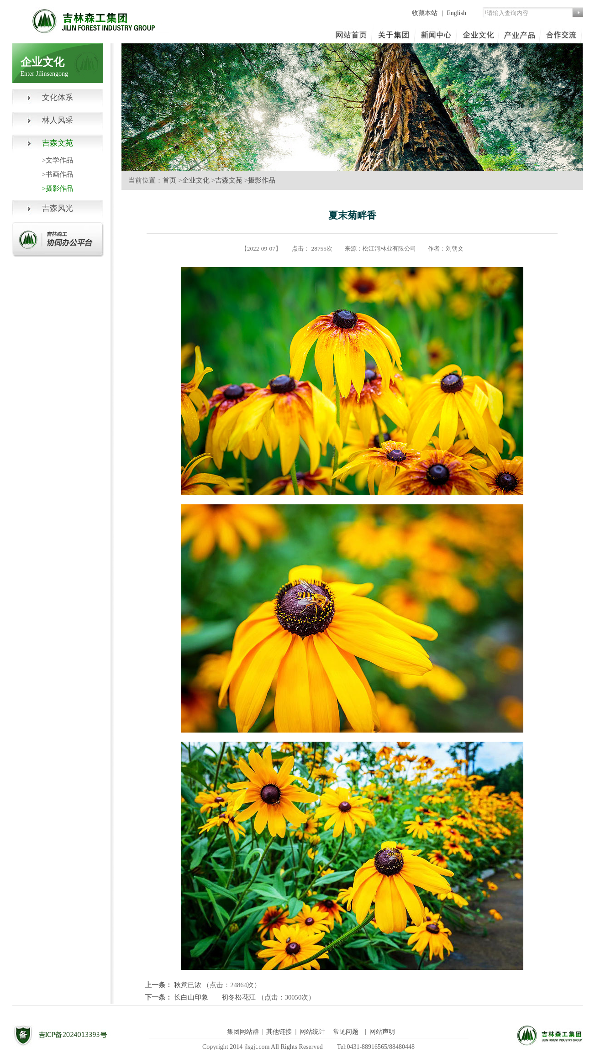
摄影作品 (261, 180)
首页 (169, 180)
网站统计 (312, 1031)
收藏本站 (425, 13)
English (456, 13)
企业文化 (196, 180)
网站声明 (382, 1031)
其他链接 (279, 1031)
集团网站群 (243, 1031)
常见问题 (345, 1031)
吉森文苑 (228, 180)
